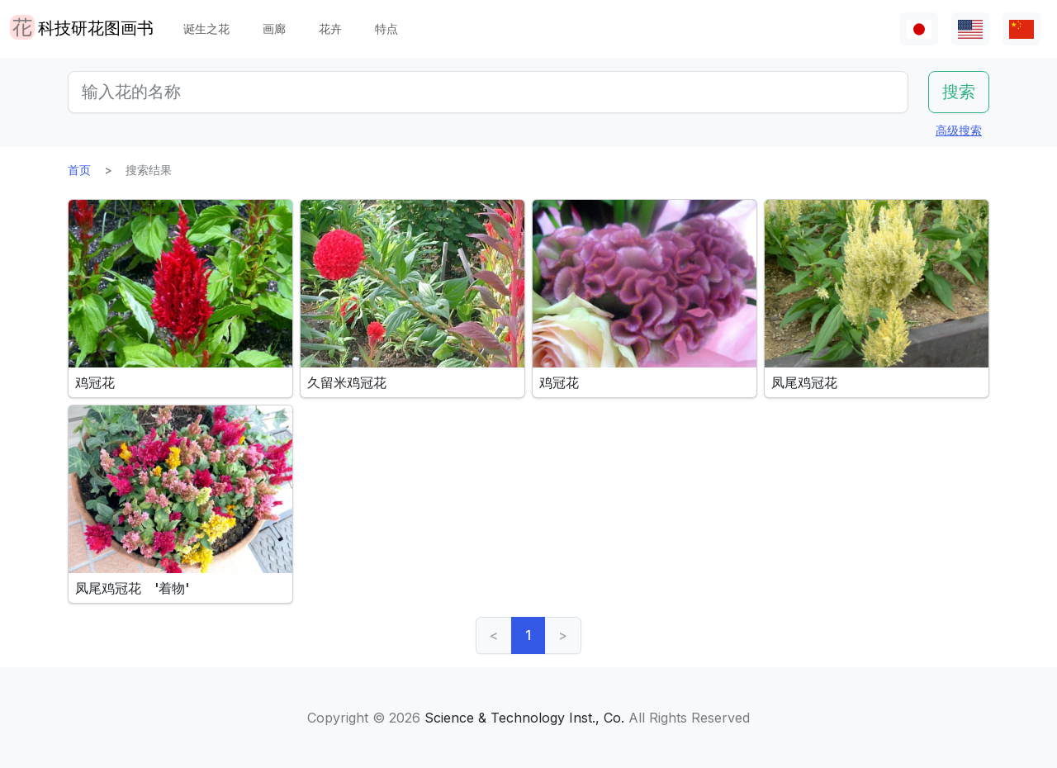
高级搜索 (959, 130)
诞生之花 (206, 28)
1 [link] (528, 635)
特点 (386, 28)
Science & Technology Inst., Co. (524, 717)
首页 (79, 170)
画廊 (274, 28)
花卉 (330, 28)
